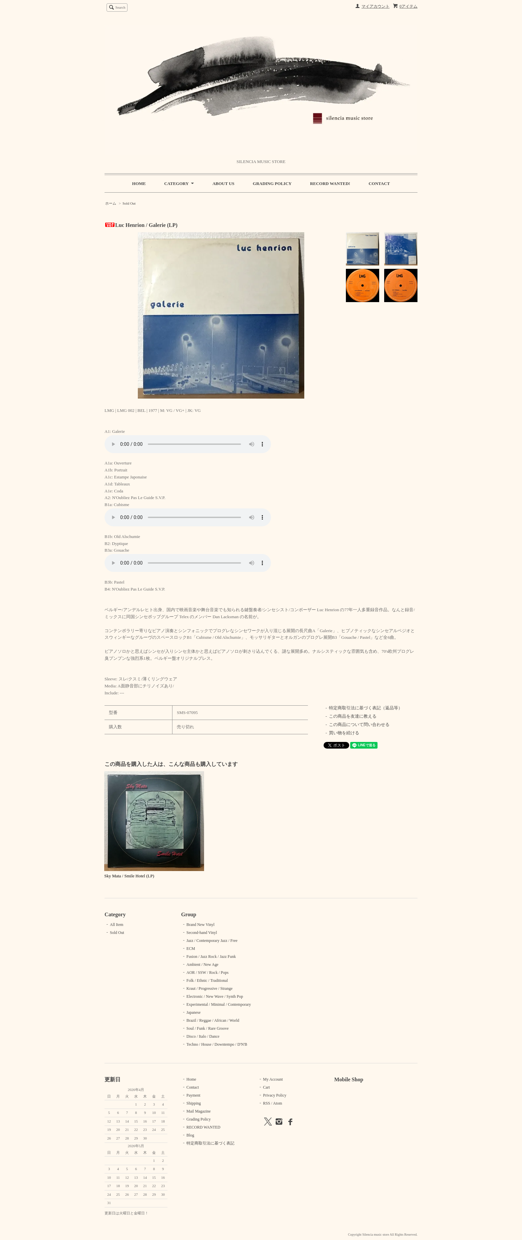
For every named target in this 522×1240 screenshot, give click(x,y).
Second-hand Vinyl (201, 932)
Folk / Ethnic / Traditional (207, 980)
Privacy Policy (274, 1095)
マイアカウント (376, 6)
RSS (266, 1103)
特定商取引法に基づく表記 (210, 1143)
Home (191, 1079)
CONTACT (379, 183)
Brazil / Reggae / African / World (212, 1020)
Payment (193, 1095)
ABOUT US (223, 183)
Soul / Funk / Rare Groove (207, 1028)
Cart (266, 1087)
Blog (190, 1135)
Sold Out (129, 203)
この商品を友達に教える (353, 716)
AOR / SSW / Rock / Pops (207, 972)
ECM (190, 948)
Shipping (193, 1103)
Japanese (193, 1012)
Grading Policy (198, 1119)
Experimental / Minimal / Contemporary (218, 1004)
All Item (116, 924)
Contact (192, 1087)
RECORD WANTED (203, 1127)
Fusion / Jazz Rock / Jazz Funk (211, 956)
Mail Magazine (198, 1111)
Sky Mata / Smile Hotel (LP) (129, 875)
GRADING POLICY (272, 183)
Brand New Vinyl (200, 924)
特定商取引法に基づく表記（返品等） (365, 707)
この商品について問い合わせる (359, 724)
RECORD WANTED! (330, 183)
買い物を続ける (344, 732)
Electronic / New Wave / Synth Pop (214, 996)
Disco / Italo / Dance (202, 1036)
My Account (273, 1079)
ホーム (110, 203)
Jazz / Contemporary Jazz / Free (211, 940)
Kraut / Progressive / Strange (209, 988)
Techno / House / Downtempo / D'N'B (216, 1044)
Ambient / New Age (202, 964)
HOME (139, 183)
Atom (277, 1103)
